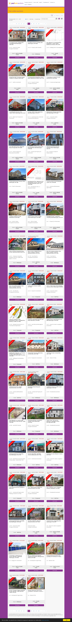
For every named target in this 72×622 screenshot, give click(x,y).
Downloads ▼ (46, 2)
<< (9, 23)
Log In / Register (28, 4)
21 (21, 23)
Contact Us (52, 2)
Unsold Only (37, 19)
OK (66, 620)
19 (16, 23)
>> (45, 23)
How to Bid (35, 2)
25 (31, 23)
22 (23, 23)
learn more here (45, 620)
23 (26, 23)
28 (38, 23)
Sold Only (30, 19)
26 (33, 23)
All (26, 19)
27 (36, 23)
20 (18, 23)
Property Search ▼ (28, 2)
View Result (17, 57)
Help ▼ (40, 2)
